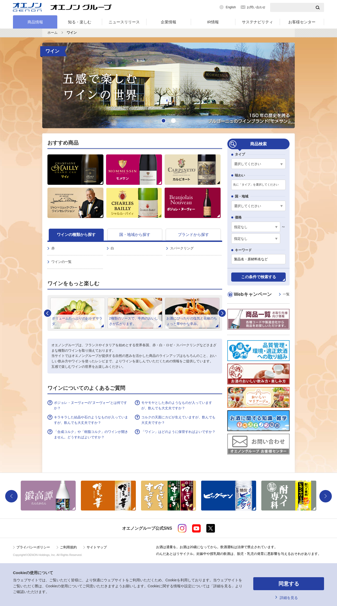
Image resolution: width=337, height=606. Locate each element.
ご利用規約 (68, 547)
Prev (48, 313)
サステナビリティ (257, 22)
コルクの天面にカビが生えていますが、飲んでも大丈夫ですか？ (178, 420)
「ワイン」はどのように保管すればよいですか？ (178, 432)
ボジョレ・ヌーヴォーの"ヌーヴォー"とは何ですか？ (90, 405)
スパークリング (182, 248)
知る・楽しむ (79, 22)
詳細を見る (289, 598)
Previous (11, 496)
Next (222, 313)
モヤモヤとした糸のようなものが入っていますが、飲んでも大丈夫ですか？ (176, 405)
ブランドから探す (193, 234)
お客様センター (301, 22)
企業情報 (168, 22)
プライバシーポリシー (33, 547)
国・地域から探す (134, 234)
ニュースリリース (124, 22)
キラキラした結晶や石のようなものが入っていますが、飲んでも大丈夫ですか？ (91, 420)
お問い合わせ (256, 7)
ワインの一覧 (61, 262)
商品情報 (35, 22)
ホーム (52, 33)
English (231, 7)
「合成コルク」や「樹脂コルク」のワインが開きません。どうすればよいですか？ (91, 434)
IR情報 (213, 22)
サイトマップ (97, 547)
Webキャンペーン (262, 294)
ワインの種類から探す (76, 234)
